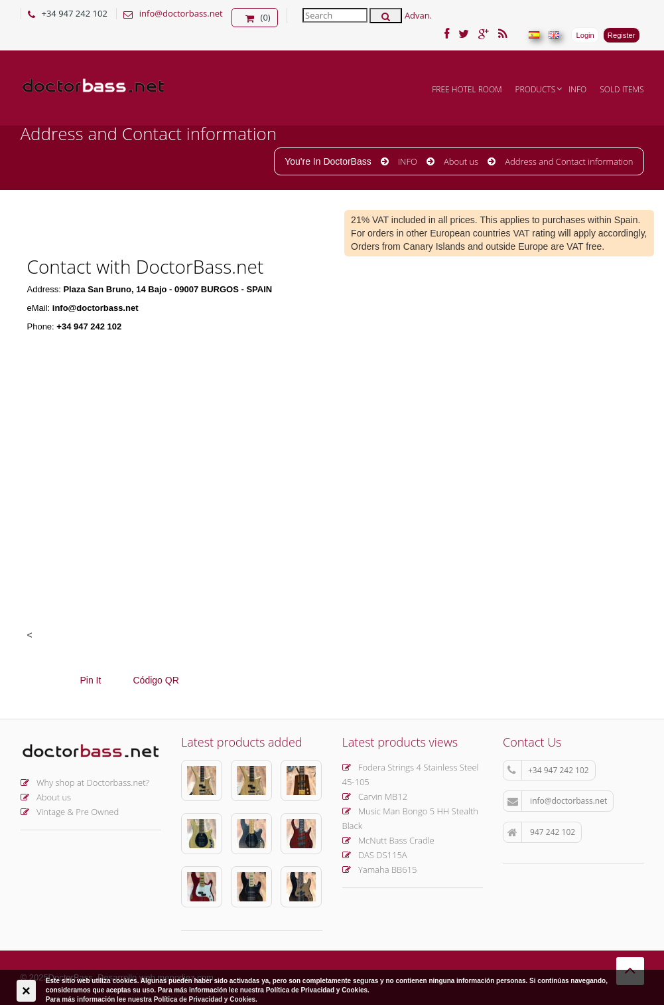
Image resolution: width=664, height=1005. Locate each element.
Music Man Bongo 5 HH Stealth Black (410, 818)
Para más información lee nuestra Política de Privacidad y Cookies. (151, 999)
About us (461, 161)
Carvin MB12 (375, 796)
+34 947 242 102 (548, 771)
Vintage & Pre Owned (70, 812)
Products (535, 89)
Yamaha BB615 (379, 869)
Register (621, 35)
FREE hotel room (466, 89)
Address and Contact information (569, 161)
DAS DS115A (374, 855)
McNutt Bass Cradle (388, 840)
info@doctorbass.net (181, 13)
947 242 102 (541, 832)
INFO (577, 89)
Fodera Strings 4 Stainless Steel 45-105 (410, 774)
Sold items (621, 89)
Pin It (90, 680)
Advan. (418, 15)
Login (585, 35)
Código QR (156, 680)
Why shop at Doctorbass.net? (85, 782)
